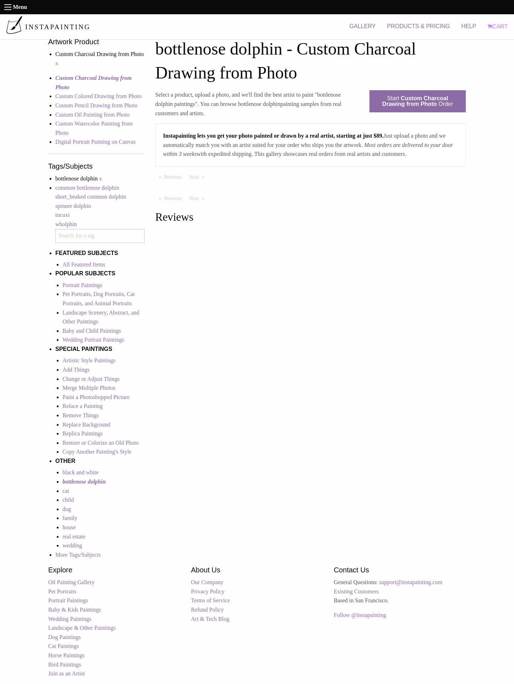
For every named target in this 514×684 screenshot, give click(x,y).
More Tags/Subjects (78, 555)
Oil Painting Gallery (71, 582)
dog (66, 509)
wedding (72, 545)
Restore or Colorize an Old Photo (100, 443)
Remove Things (80, 415)
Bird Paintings (64, 665)
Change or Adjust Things (91, 379)
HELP (468, 26)
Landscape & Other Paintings (82, 628)
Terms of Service (210, 600)
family (69, 518)
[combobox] (100, 236)
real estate (73, 537)
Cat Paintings (63, 646)
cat (65, 491)
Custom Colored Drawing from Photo (98, 96)
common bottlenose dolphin (87, 188)
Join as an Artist (66, 673)
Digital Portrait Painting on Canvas (95, 142)
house (69, 527)
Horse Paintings (66, 655)
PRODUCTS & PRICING (418, 26)
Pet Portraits (62, 591)
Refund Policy (207, 610)
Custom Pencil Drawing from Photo (96, 105)
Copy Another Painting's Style (97, 452)
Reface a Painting (82, 406)
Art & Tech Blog (210, 619)
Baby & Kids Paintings (74, 610)
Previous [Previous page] (174, 176)
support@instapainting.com (410, 582)
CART (498, 27)
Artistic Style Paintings (88, 360)
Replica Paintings (82, 433)
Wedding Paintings (69, 619)
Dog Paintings (64, 637)
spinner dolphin (73, 206)
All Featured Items (83, 264)
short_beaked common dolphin (90, 197)
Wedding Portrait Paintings (93, 340)
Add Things (76, 370)
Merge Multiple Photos (88, 388)
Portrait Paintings (82, 285)
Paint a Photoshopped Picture (96, 397)
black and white (80, 472)
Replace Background (86, 425)
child (68, 500)
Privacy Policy (208, 591)
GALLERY (362, 26)
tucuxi (62, 215)
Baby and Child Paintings (91, 331)
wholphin (66, 224)
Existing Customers (356, 591)
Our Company (207, 582)
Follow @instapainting (360, 615)
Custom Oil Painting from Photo (92, 115)
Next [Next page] (198, 176)
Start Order (417, 101)
